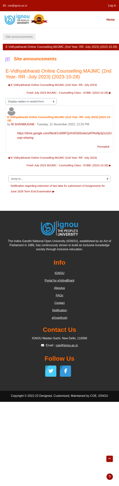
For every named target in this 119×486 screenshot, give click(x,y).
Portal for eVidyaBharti (59, 280)
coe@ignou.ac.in (17, 5)
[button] (109, 458)
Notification (59, 310)
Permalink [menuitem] (103, 146)
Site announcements (19, 36)
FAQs (59, 295)
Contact (59, 302)
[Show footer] (109, 476)
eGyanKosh (59, 317)
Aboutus (59, 288)
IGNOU (59, 273)
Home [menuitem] (111, 19)
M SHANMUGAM (22, 124)
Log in (112, 5)
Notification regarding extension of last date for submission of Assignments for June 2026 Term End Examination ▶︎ (58, 188)
